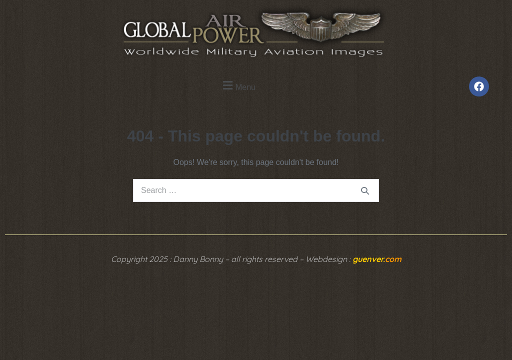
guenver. (377, 259)
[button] (238, 85)
